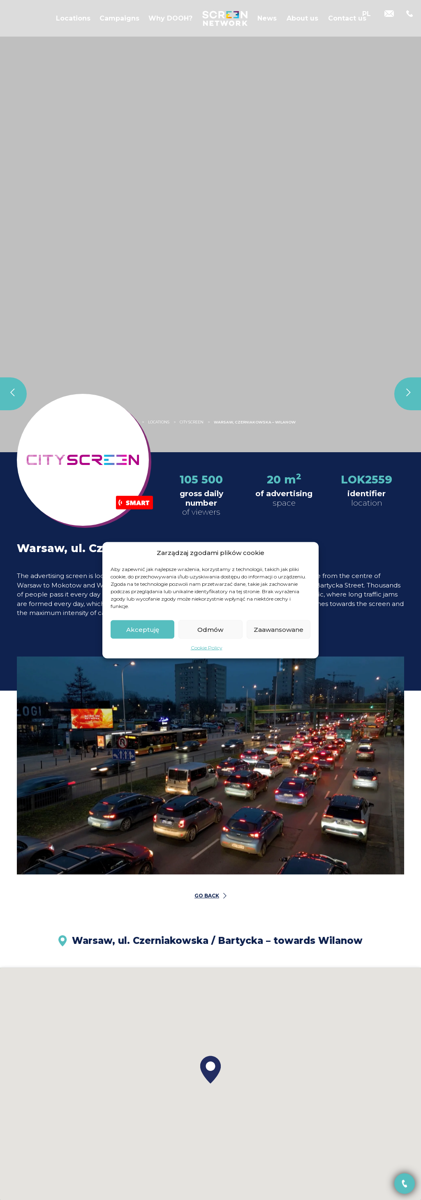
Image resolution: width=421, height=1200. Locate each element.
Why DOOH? (170, 24)
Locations (73, 24)
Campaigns (119, 24)
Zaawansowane (278, 629)
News (267, 24)
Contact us (347, 24)
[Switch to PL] (366, 23)
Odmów (210, 629)
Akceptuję (142, 629)
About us (302, 24)
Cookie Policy (206, 648)
